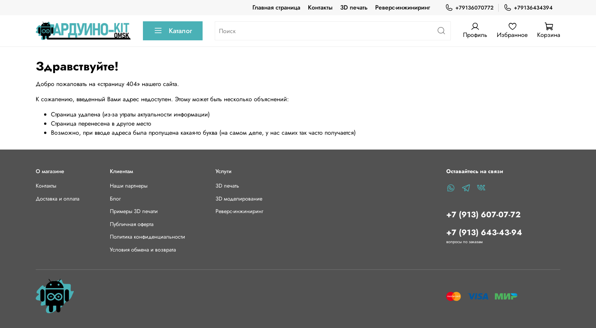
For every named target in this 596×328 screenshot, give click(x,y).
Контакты (320, 7)
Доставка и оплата (57, 198)
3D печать (354, 7)
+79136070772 (469, 8)
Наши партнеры (128, 185)
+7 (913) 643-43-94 (484, 232)
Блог (115, 198)
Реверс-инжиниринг (402, 7)
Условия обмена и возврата (143, 249)
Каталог (173, 31)
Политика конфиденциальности (147, 236)
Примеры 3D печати (134, 211)
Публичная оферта (132, 224)
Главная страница (276, 7)
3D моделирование (239, 198)
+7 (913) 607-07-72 (483, 214)
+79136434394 (528, 8)
